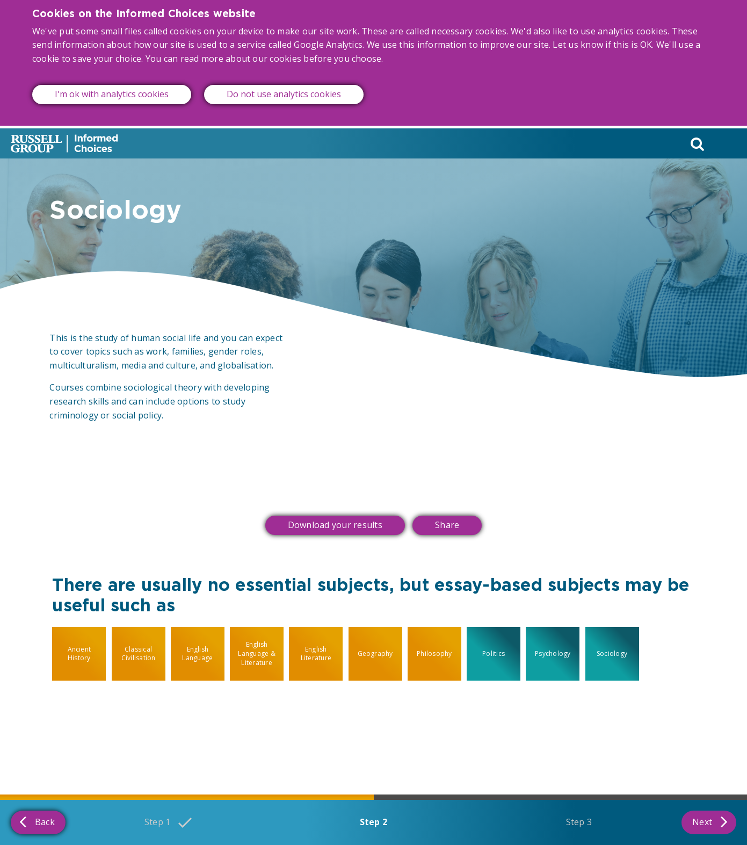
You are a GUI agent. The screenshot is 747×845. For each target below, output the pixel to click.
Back (37, 821)
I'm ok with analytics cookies (112, 85)
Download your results (335, 525)
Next (710, 821)
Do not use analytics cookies (284, 85)
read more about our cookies (240, 49)
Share (447, 525)
